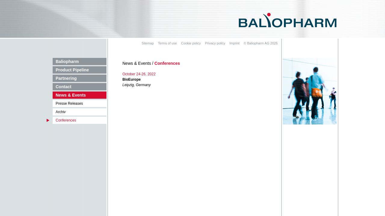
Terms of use (167, 43)
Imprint (234, 43)
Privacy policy (215, 43)
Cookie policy (191, 43)
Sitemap (148, 43)
